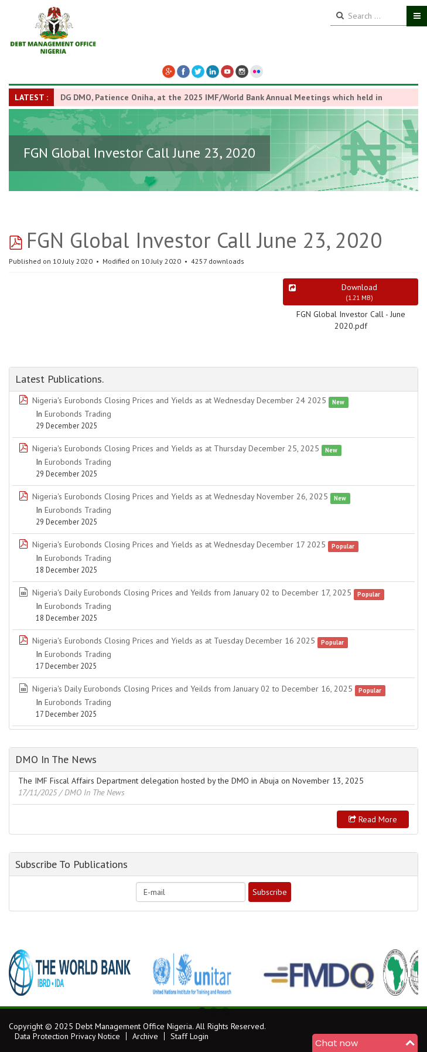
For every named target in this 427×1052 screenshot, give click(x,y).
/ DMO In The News (92, 792)
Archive (145, 1036)
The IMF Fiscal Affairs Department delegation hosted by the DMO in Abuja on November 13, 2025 (191, 780)
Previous (24, 973)
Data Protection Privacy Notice (67, 1036)
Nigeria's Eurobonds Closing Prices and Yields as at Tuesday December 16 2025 (173, 640)
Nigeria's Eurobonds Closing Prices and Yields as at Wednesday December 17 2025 (179, 544)
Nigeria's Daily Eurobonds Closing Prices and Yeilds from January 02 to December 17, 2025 (191, 592)
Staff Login (189, 1036)
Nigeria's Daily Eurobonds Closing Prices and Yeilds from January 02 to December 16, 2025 (192, 688)
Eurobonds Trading (78, 413)
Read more (373, 819)
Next (403, 973)
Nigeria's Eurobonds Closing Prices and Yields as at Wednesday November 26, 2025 (180, 496)
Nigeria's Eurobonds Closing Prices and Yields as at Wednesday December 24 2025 (179, 400)
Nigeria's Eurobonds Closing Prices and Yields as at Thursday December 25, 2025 (175, 448)
